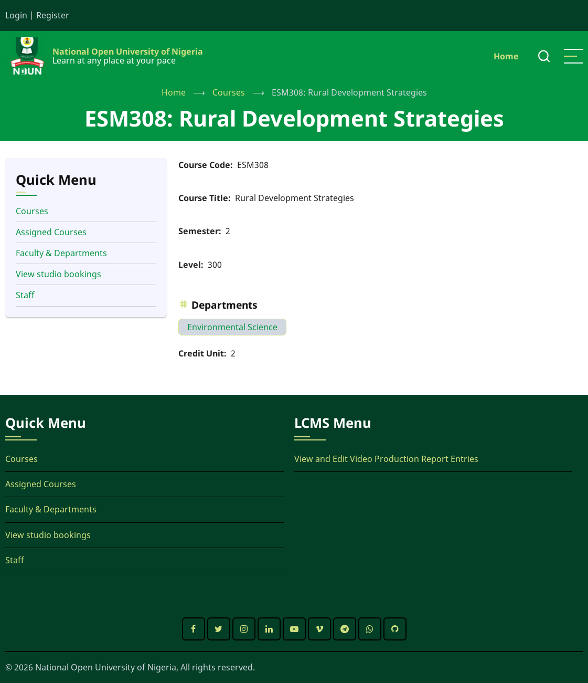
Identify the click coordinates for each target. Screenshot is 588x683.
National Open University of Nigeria (127, 51)
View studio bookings (58, 274)
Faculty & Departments (61, 253)
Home (506, 56)
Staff (25, 295)
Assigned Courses (51, 232)
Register (52, 15)
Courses (228, 92)
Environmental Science (232, 327)
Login (16, 15)
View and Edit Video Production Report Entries (386, 459)
